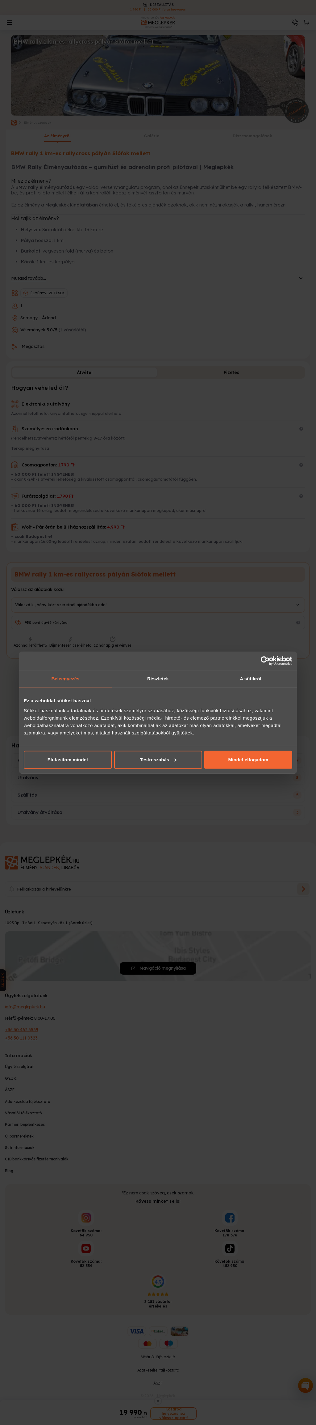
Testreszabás (158, 759)
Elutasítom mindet (68, 759)
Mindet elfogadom (248, 759)
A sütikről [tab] (250, 678)
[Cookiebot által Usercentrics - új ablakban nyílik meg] (265, 661)
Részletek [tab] (158, 678)
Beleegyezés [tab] (65, 678)
